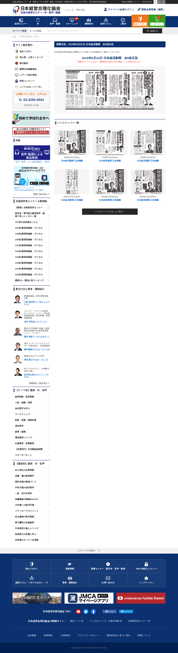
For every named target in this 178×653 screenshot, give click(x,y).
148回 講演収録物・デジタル (29, 239)
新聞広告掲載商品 (26, 69)
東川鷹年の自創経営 (24, 522)
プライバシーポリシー (88, 635)
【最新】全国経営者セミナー (29, 207)
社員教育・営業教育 (24, 443)
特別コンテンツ (24, 81)
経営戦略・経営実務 (24, 396)
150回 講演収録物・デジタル (29, 228)
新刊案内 (21, 63)
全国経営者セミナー (137, 621)
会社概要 (32, 635)
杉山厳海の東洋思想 (24, 516)
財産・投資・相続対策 (25, 420)
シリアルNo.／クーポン (28, 86)
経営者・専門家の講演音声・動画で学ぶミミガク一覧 (30, 214)
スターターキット (23, 455)
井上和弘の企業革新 (24, 470)
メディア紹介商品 (26, 75)
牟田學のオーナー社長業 (26, 540)
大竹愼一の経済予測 (24, 505)
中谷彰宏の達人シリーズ (26, 528)
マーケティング (22, 414)
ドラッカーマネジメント (26, 511)
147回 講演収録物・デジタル (29, 245)
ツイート (126, 611)
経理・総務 (20, 431)
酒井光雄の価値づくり (25, 481)
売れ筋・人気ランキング (29, 57)
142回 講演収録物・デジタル (29, 274)
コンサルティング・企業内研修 (104, 621)
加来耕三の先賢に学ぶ (25, 534)
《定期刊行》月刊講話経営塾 (29, 449)
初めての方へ (23, 51)
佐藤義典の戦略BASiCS (26, 499)
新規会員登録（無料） (151, 9)
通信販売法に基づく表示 (118, 635)
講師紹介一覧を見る (39, 383)
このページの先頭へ (89, 550)
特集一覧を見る (41, 194)
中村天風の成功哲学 (24, 487)
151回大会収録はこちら (26, 222)
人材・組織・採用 (23, 402)
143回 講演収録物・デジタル (29, 269)
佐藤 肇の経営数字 (24, 476)
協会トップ (75, 621)
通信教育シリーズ (23, 437)
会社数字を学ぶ (22, 408)
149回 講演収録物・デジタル (29, 234)
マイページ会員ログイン (119, 9)
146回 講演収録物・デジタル (29, 251)
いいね (110, 611)
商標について (144, 635)
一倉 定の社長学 (23, 493)
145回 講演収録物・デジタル (29, 257)
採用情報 (48, 635)
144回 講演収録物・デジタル (29, 263)
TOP (14, 36)
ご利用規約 (65, 635)
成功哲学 (19, 426)
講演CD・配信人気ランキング (29, 280)
